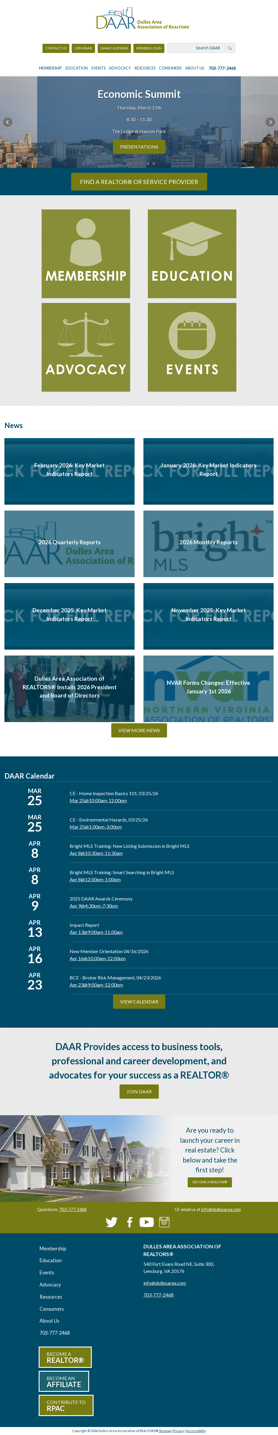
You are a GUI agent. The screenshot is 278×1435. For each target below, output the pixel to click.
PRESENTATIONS (139, 146)
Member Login (148, 49)
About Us (194, 68)
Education (77, 68)
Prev (7, 122)
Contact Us (55, 48)
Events (98, 68)
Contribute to (66, 1406)
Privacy (178, 1431)
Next (270, 122)
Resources (145, 68)
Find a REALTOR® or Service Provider (139, 181)
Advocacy (120, 68)
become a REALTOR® (210, 1182)
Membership (50, 68)
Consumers (170, 68)
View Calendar (139, 1001)
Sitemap (165, 1431)
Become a (65, 1357)
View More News (139, 730)
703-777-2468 (222, 68)
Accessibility (196, 1431)
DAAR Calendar (114, 48)
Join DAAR (83, 48)
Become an (64, 1382)
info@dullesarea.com (221, 1209)
